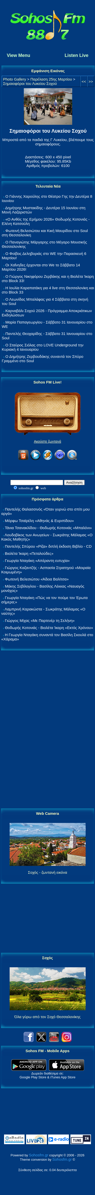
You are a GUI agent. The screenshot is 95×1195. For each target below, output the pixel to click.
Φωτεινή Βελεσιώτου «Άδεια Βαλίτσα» (37, 579)
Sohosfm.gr (38, 1155)
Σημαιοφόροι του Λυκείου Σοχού (30, 83)
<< (84, 81)
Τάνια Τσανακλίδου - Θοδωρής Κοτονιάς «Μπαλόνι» (48, 528)
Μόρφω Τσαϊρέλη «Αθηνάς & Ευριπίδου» (39, 520)
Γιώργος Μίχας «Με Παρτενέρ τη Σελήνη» (39, 620)
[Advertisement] (48, 729)
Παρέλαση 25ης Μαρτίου (51, 79)
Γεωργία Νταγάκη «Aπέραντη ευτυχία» (37, 560)
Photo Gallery (14, 79)
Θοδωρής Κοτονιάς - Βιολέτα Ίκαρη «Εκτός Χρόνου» (49, 627)
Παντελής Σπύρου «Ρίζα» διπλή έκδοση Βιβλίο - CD (48, 546)
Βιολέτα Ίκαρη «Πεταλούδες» (29, 553)
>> (90, 81)
